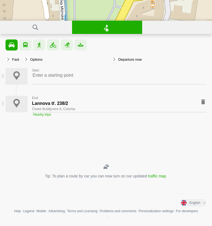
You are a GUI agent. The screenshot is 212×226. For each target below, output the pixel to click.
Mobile (41, 211)
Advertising (56, 211)
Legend (28, 211)
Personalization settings (156, 211)
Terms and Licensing (82, 211)
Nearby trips (42, 114)
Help (17, 211)
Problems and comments (118, 211)
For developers (187, 211)
